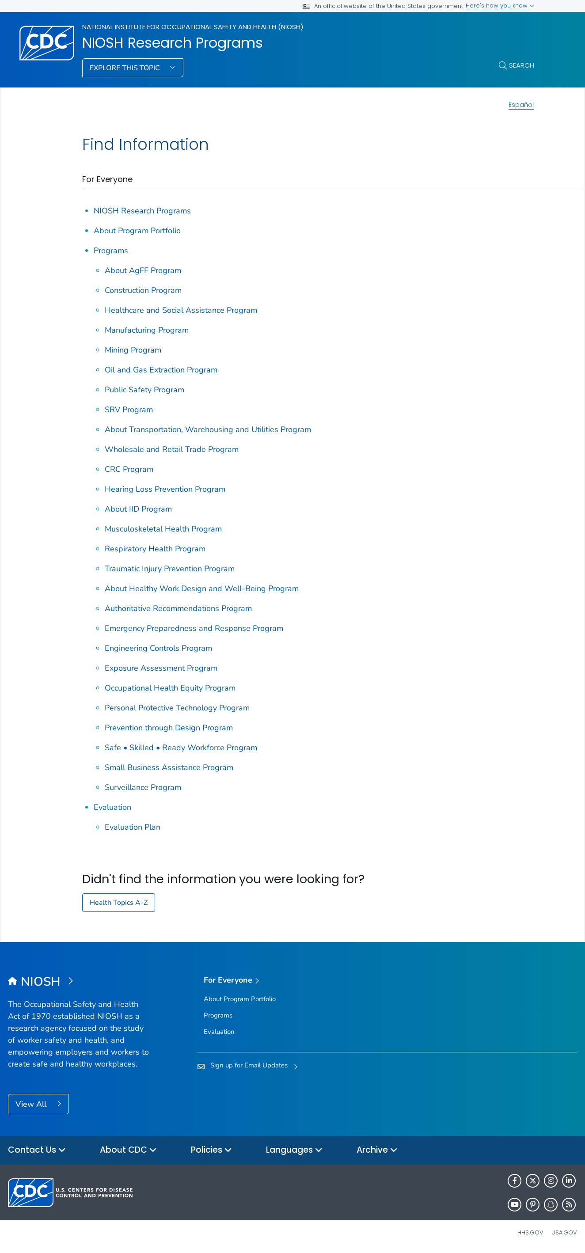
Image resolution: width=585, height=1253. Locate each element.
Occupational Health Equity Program (170, 688)
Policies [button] (211, 1150)
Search (521, 65)
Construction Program (143, 290)
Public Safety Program (144, 389)
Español (521, 104)
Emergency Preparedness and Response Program (194, 628)
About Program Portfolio (137, 230)
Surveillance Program (143, 787)
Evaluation (112, 807)
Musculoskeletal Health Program (163, 529)
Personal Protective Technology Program (177, 707)
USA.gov (564, 1232)
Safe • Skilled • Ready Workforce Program (181, 747)
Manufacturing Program (147, 330)
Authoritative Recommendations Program (178, 608)
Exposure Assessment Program (161, 668)
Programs (111, 250)
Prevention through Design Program (169, 727)
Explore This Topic (126, 68)
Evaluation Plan (132, 827)
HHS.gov (530, 1232)
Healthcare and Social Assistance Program (181, 310)
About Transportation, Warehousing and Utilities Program (208, 429)
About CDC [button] (128, 1150)
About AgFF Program (143, 270)
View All (32, 1104)
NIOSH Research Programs (172, 43)
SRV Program (129, 409)
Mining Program (133, 350)
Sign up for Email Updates (249, 1065)
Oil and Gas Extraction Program (161, 370)
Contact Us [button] (37, 1150)
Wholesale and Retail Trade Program (172, 449)
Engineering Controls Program (158, 648)
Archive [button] (377, 1150)
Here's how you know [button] (500, 5)
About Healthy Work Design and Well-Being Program (202, 588)
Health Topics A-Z (119, 902)
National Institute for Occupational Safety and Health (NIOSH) (193, 26)
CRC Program (129, 469)
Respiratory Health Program (155, 548)
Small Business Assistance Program (169, 767)
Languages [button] (294, 1150)
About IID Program (138, 509)
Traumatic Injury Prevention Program (170, 568)
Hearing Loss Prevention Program (165, 489)
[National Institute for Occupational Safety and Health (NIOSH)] (79, 982)
